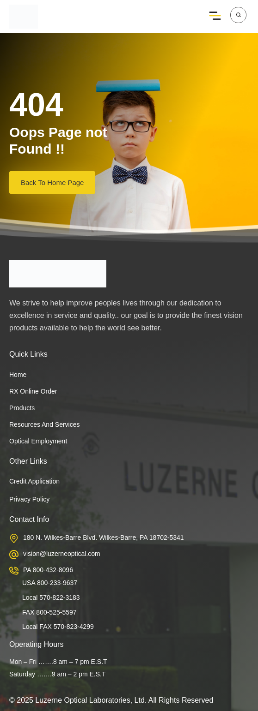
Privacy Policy (29, 499)
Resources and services (44, 424)
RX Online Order (33, 391)
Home (17, 374)
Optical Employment (38, 441)
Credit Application (34, 481)
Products (22, 408)
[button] (215, 16)
